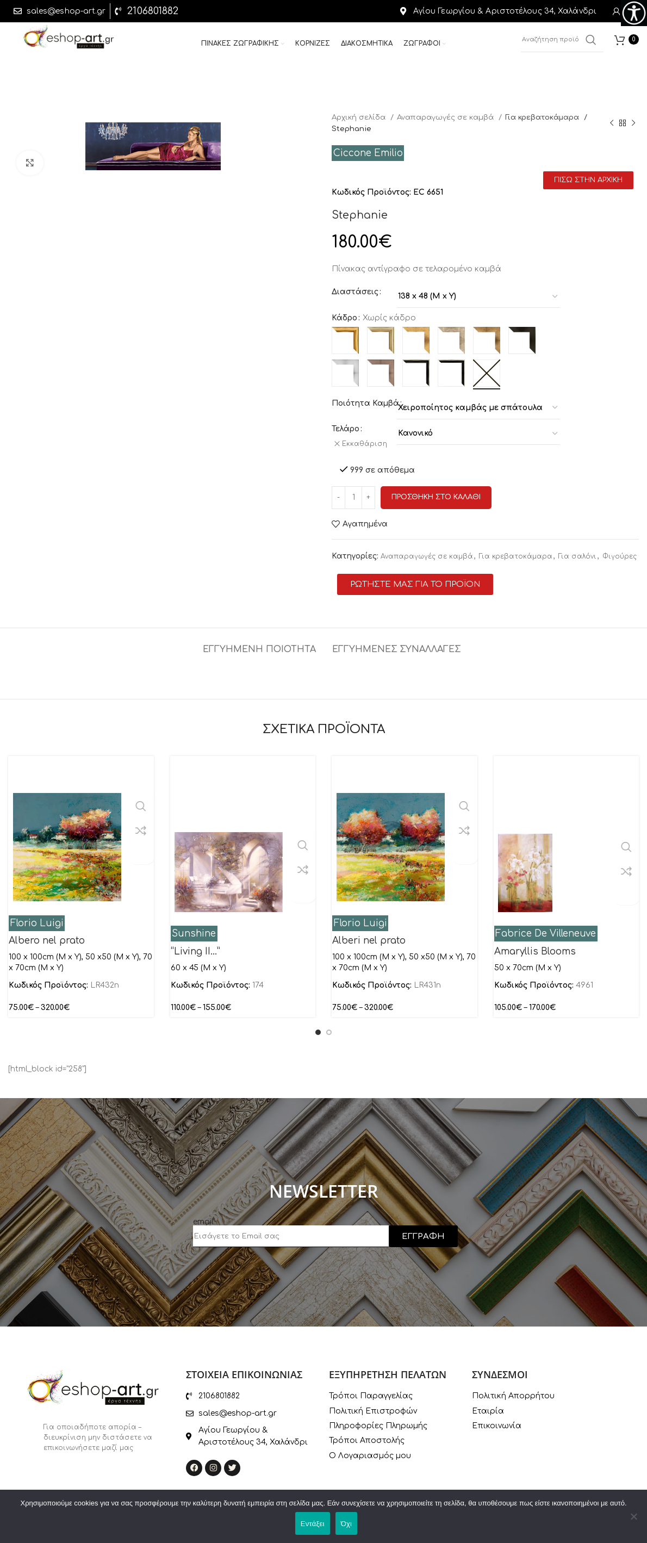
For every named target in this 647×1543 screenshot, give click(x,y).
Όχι (346, 1524)
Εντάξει (313, 1524)
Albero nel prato (47, 936)
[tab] (259, 639)
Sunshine (194, 929)
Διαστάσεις (355, 292)
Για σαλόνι (577, 551)
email (203, 1217)
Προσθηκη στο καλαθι (436, 492)
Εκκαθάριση (367, 444)
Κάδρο (344, 318)
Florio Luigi (37, 918)
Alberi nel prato (369, 936)
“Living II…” (195, 946)
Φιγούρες (619, 551)
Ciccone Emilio (368, 153)
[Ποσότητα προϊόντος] (353, 492)
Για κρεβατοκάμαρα (543, 117)
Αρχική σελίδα (360, 117)
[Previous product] (611, 122)
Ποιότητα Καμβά (365, 403)
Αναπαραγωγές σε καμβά (446, 117)
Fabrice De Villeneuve (545, 929)
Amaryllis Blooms (535, 946)
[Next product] (633, 122)
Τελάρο (345, 429)
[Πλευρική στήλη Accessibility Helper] (634, 13)
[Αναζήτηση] (562, 43)
